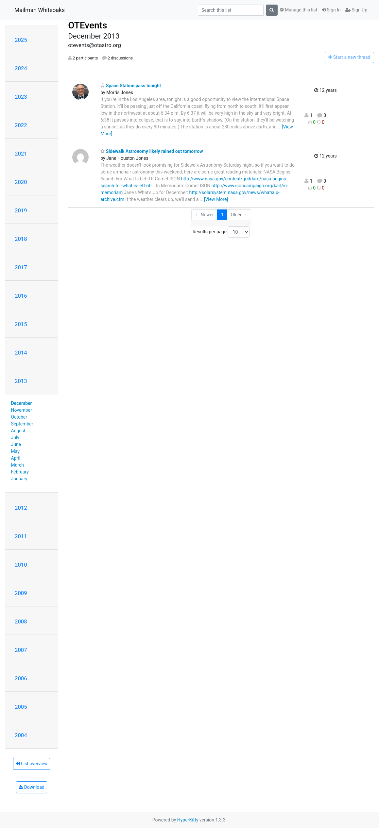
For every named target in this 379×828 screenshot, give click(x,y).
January (19, 478)
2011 (21, 536)
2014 (21, 352)
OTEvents (87, 25)
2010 (21, 564)
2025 (21, 40)
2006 (21, 678)
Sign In (331, 9)
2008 (21, 621)
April (16, 458)
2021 (21, 153)
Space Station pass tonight (130, 85)
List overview (32, 763)
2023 (21, 96)
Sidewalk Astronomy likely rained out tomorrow (151, 151)
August (18, 430)
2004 (21, 735)
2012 (21, 508)
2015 (21, 324)
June (16, 444)
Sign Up (356, 9)
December (21, 403)
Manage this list (298, 9)
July (15, 437)
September (22, 423)
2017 (21, 267)
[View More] (216, 199)
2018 (21, 239)
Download (31, 787)
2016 (21, 295)
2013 (21, 381)
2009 (21, 593)
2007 (21, 650)
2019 (21, 210)
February (20, 471)
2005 (21, 707)
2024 (21, 68)
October (19, 417)
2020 (21, 182)
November (21, 410)
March (17, 465)
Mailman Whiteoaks (39, 10)
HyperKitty (187, 819)
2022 (21, 125)
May (15, 451)
